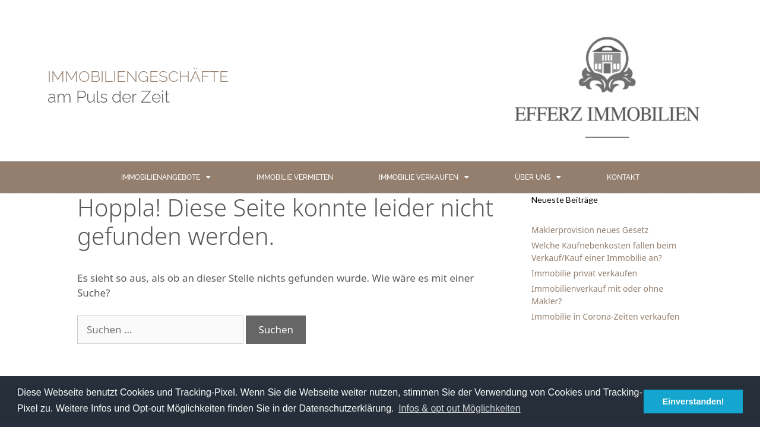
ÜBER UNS (538, 177)
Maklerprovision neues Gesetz (589, 229)
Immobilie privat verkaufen (584, 273)
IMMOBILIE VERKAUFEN (424, 177)
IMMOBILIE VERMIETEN (294, 177)
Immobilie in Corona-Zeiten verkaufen (605, 316)
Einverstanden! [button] (693, 401)
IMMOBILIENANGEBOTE (166, 177)
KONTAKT (623, 177)
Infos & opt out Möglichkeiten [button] (459, 408)
